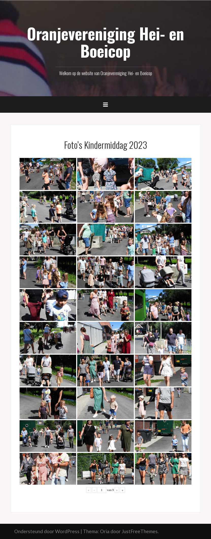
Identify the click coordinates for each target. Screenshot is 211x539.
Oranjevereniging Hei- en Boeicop (105, 42)
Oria (104, 531)
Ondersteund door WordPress (46, 531)
